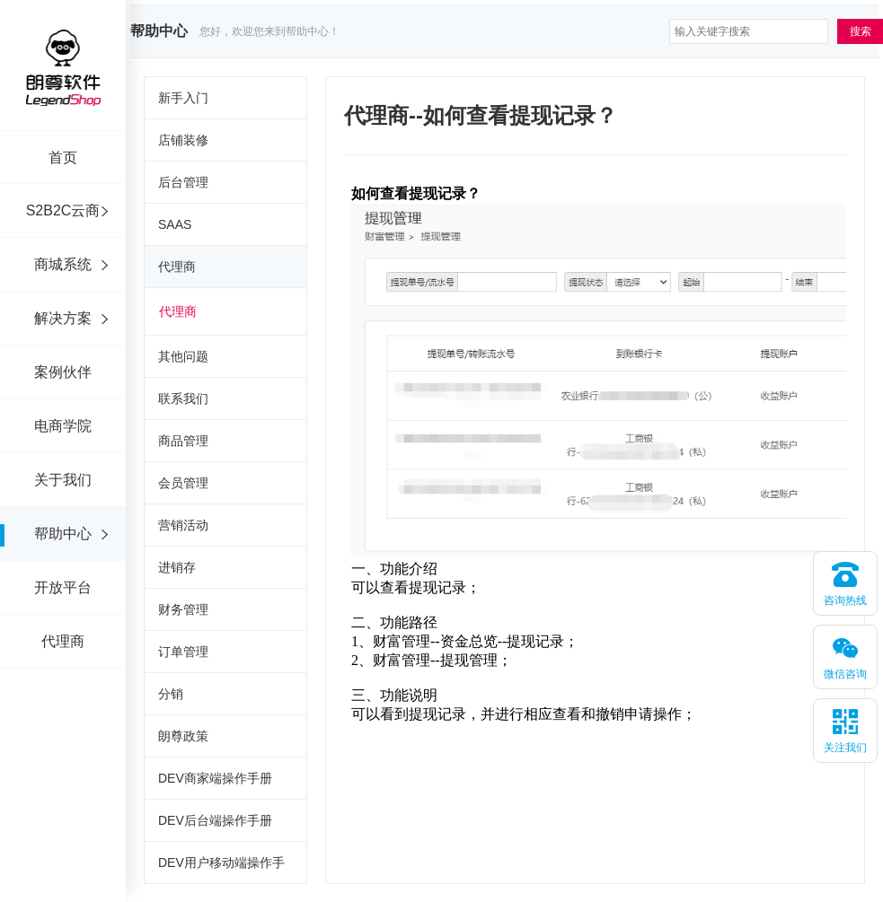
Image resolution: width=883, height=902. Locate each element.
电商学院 (63, 425)
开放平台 (63, 587)
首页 (63, 157)
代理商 (62, 641)
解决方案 (63, 318)
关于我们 (63, 479)
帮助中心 (63, 533)
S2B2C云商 (63, 210)
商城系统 (63, 264)
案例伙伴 (63, 372)
